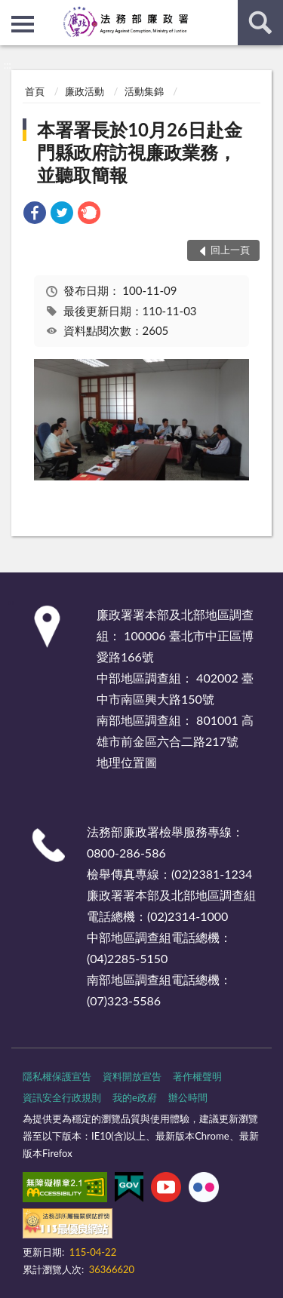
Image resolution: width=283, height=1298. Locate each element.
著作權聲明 (197, 1076)
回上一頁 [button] (230, 250)
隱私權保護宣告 (57, 1076)
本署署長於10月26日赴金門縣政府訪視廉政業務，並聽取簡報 (139, 152)
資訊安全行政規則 (62, 1097)
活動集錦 (144, 91)
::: (12, 11)
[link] (34, 214)
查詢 (260, 22)
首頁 (35, 91)
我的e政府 (134, 1097)
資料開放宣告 (132, 1076)
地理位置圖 (127, 762)
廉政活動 (84, 91)
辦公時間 (188, 1097)
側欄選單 (22, 24)
